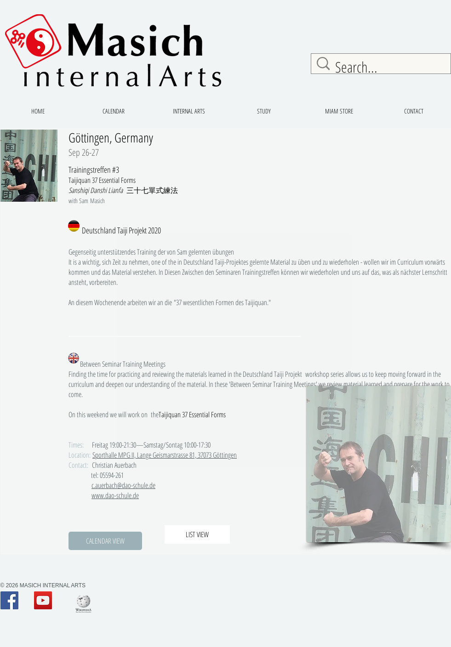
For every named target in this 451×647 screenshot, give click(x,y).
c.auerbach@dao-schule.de (123, 485)
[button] (105, 541)
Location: (80, 455)
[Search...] (383, 67)
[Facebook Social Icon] (9, 600)
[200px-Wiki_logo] (83, 604)
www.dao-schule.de (115, 495)
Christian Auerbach (122, 465)
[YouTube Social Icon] (43, 600)
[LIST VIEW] (197, 534)
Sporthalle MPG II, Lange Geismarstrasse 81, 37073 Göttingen (164, 455)
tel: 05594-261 (105, 475)
